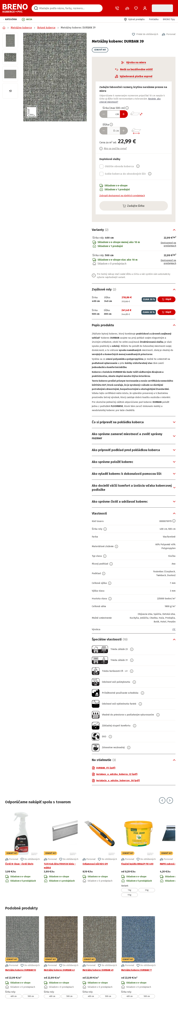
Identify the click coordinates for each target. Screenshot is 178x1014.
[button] (10, 19)
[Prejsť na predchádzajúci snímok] (162, 804)
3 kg (146, 894)
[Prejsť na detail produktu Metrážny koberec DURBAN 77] (138, 961)
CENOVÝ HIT (96, 49)
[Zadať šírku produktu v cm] (110, 114)
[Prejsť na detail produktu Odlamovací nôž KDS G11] (99, 857)
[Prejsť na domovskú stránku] (15, 8)
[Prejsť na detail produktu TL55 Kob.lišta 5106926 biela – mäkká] (61, 857)
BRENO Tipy (169, 19)
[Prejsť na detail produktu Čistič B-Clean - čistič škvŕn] (22, 857)
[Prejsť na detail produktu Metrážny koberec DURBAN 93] (22, 961)
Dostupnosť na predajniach (167, 244)
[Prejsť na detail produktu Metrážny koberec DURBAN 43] (61, 961)
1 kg (129, 894)
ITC (173, 633)
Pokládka (153, 19)
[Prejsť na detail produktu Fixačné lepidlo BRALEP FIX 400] (138, 857)
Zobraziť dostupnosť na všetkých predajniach (118, 195)
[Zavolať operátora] (117, 8)
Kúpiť (166, 299)
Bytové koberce (46, 27)
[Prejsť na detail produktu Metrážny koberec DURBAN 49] (99, 961)
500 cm (31, 1000)
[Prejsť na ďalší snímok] (170, 804)
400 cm (14, 1000)
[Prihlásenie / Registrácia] (145, 8)
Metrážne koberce (21, 27)
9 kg (129, 899)
